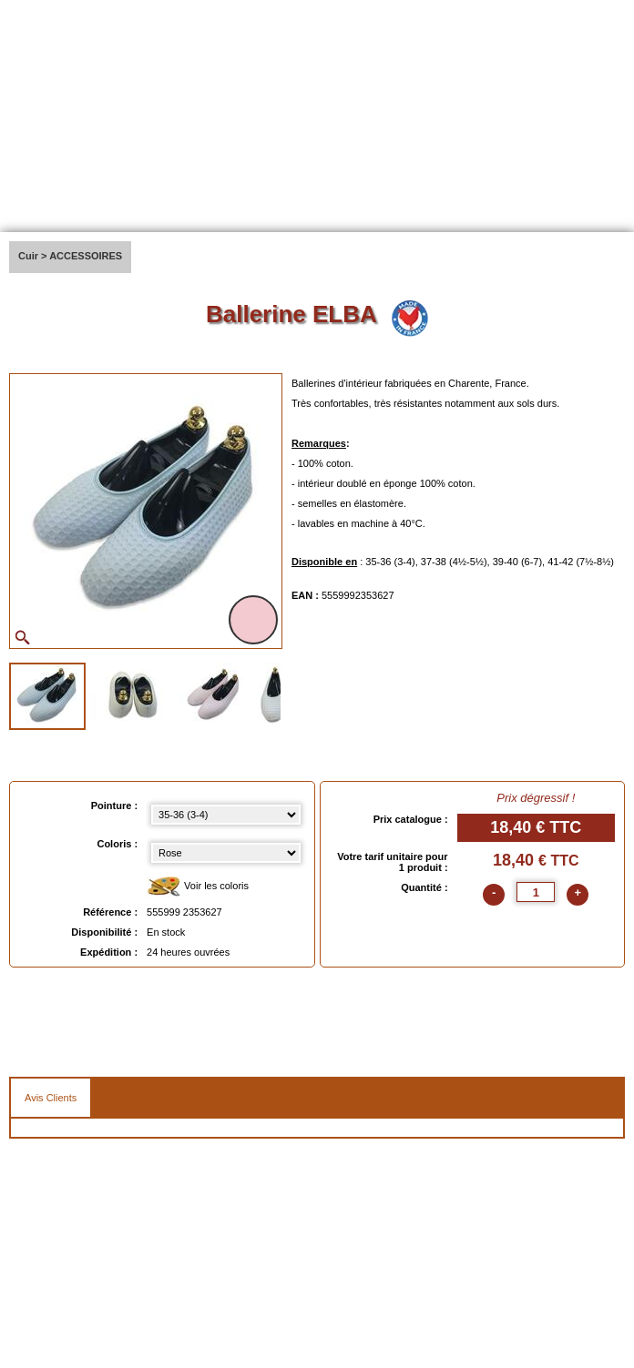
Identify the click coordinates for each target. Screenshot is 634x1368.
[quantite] (535, 892)
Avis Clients (51, 1097)
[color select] (225, 853)
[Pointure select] (225, 815)
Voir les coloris (198, 887)
